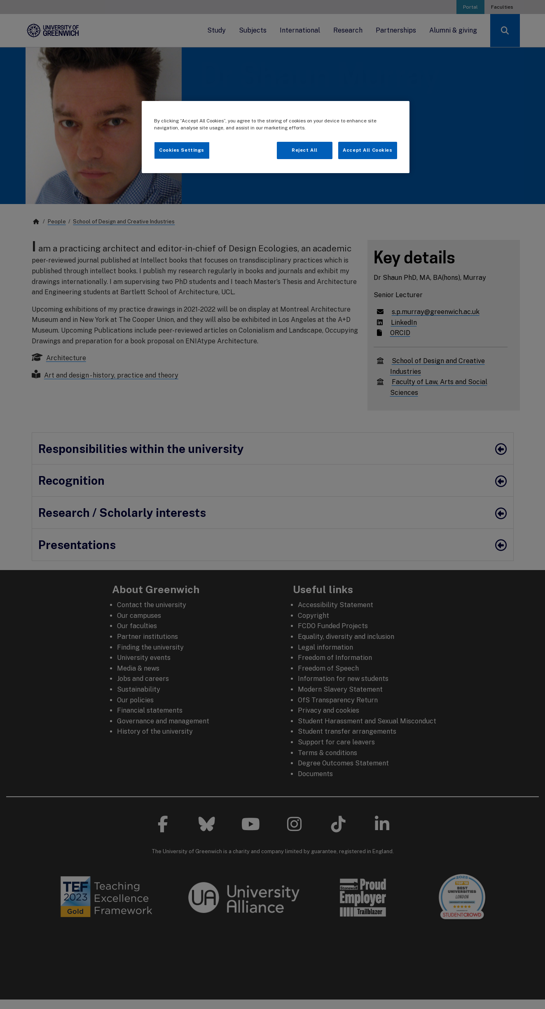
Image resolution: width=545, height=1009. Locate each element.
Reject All (305, 150)
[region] (275, 137)
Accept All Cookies (367, 150)
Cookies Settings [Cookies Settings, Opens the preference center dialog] (181, 150)
